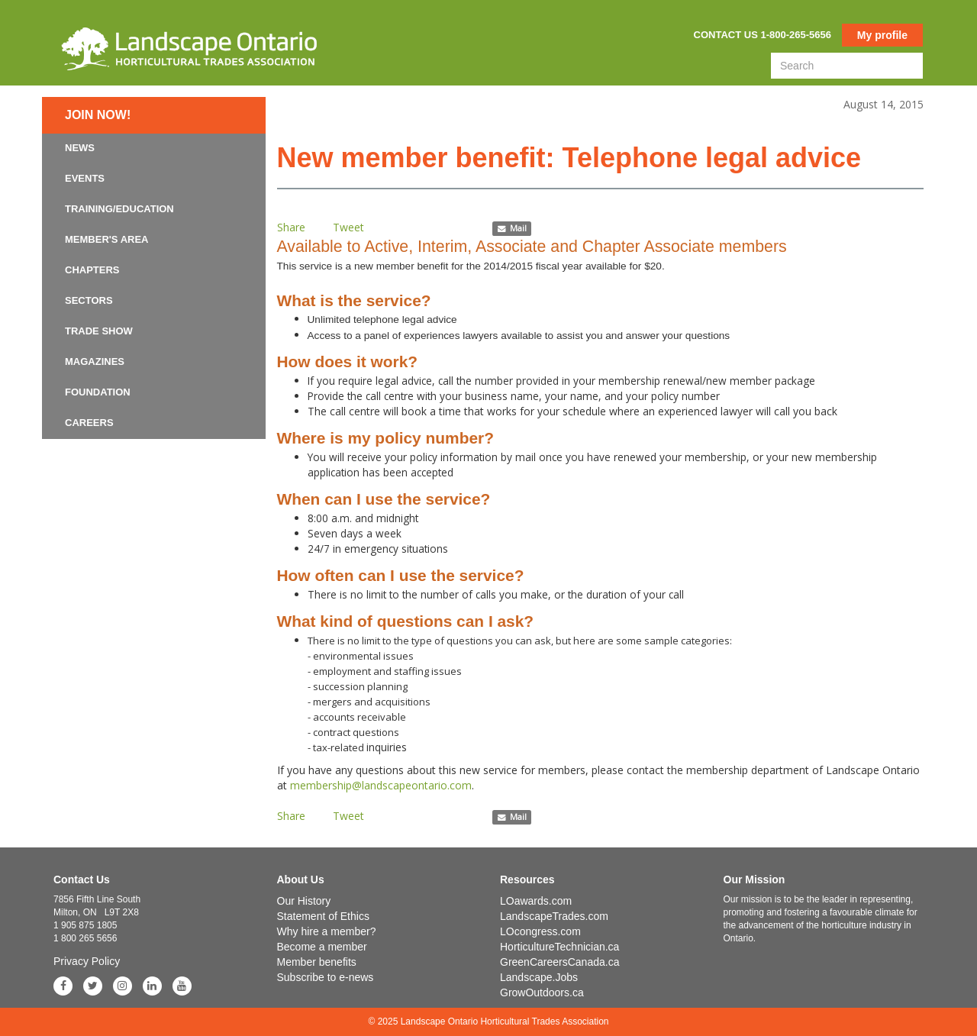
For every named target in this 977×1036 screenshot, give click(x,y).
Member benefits (316, 962)
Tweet (348, 227)
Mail (512, 228)
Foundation (98, 392)
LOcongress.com (540, 931)
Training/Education (119, 209)
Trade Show (99, 331)
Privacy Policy (86, 961)
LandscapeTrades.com (554, 916)
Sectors (89, 300)
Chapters (92, 270)
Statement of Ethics (323, 916)
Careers (89, 422)
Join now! (98, 114)
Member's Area (107, 239)
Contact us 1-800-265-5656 (762, 34)
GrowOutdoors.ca (542, 992)
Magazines (94, 361)
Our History (304, 901)
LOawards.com (536, 901)
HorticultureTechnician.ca (559, 947)
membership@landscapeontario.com (381, 785)
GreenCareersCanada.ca (559, 962)
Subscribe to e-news (325, 977)
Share (291, 227)
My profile (882, 35)
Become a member (322, 947)
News (80, 147)
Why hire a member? (326, 931)
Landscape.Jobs (539, 977)
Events (85, 178)
